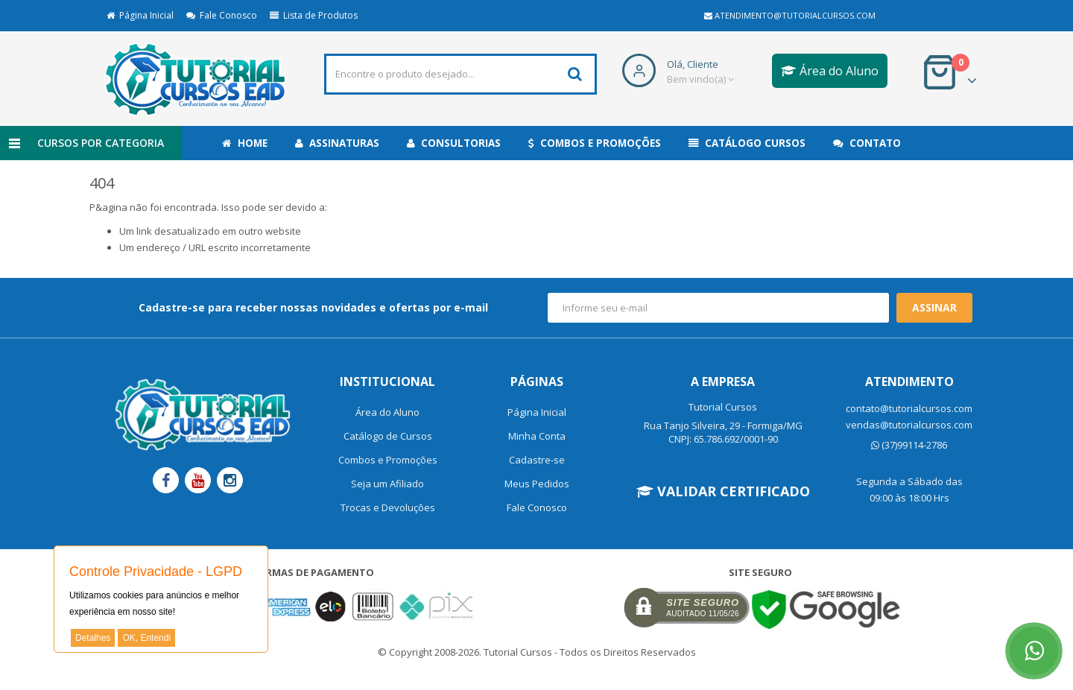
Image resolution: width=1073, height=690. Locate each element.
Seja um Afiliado (387, 483)
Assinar (934, 307)
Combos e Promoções (594, 143)
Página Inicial (140, 15)
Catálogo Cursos (747, 143)
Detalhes (92, 638)
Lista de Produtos (314, 15)
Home (245, 143)
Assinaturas (337, 143)
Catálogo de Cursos (388, 436)
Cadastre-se (537, 459)
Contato (867, 143)
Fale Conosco (221, 15)
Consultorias (454, 143)
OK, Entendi (146, 638)
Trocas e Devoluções (388, 507)
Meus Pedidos (536, 483)
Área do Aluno (830, 71)
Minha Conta (537, 436)
